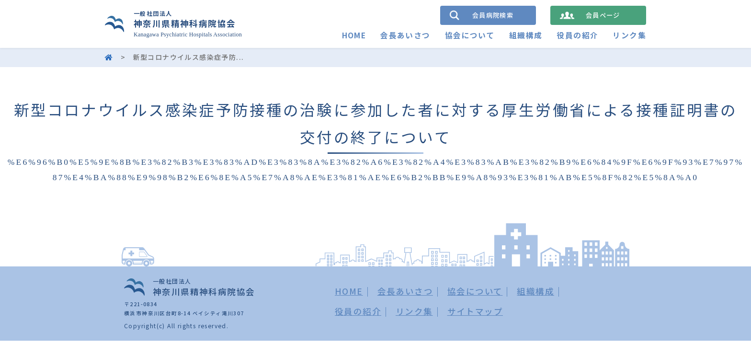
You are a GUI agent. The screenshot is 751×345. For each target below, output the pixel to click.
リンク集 (629, 35)
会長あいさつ (405, 35)
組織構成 (526, 35)
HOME (353, 35)
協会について (469, 35)
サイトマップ (475, 311)
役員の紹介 (577, 35)
